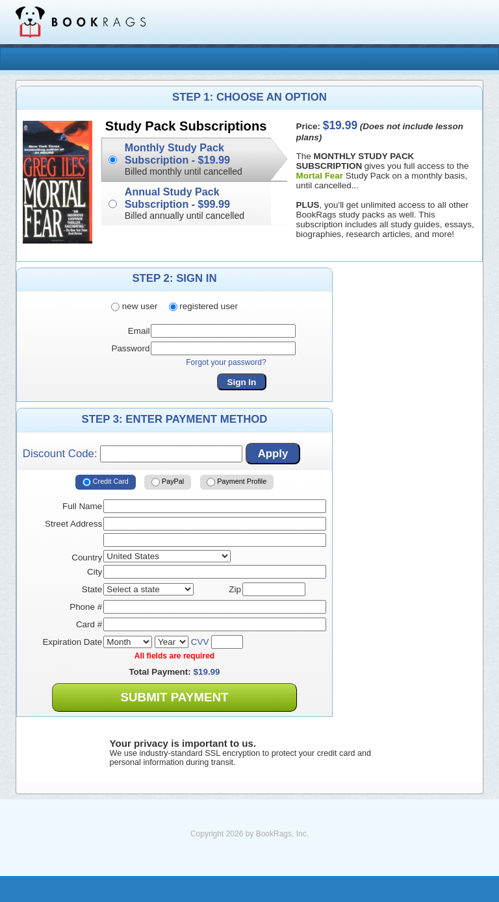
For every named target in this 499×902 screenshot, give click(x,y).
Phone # (86, 607)
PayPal (167, 481)
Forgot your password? (226, 362)
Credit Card (106, 481)
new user (134, 306)
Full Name (82, 506)
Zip (235, 589)
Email (139, 331)
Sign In (242, 382)
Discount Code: (132, 453)
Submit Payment (174, 697)
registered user (203, 306)
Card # (89, 624)
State (92, 589)
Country (86, 557)
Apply (273, 453)
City (94, 572)
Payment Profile (236, 481)
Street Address (73, 524)
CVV (200, 642)
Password (130, 348)
